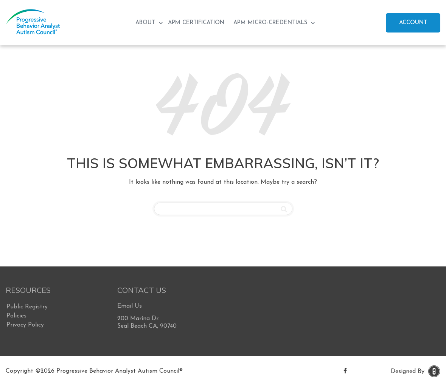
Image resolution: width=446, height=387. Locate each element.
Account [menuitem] (413, 23)
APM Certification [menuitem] (196, 23)
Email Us (129, 306)
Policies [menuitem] (16, 316)
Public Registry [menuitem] (27, 307)
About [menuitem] (146, 23)
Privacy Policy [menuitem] (25, 325)
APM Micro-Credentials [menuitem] (271, 23)
